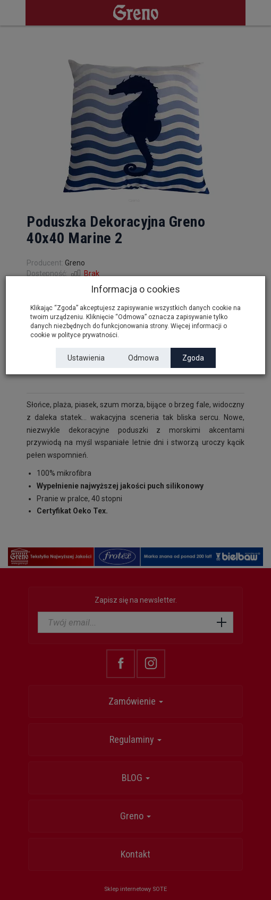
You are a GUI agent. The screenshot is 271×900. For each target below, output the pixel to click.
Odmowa (143, 358)
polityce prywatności (87, 335)
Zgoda (193, 358)
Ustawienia (86, 358)
